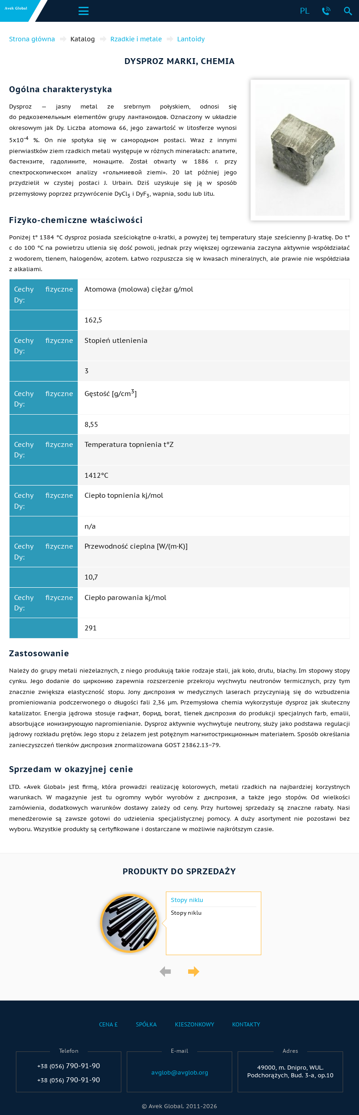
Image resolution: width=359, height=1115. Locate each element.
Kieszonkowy (194, 1024)
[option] (179, 923)
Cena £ (108, 1024)
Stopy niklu (187, 900)
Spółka (146, 1024)
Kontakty (246, 1024)
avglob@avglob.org (179, 1072)
